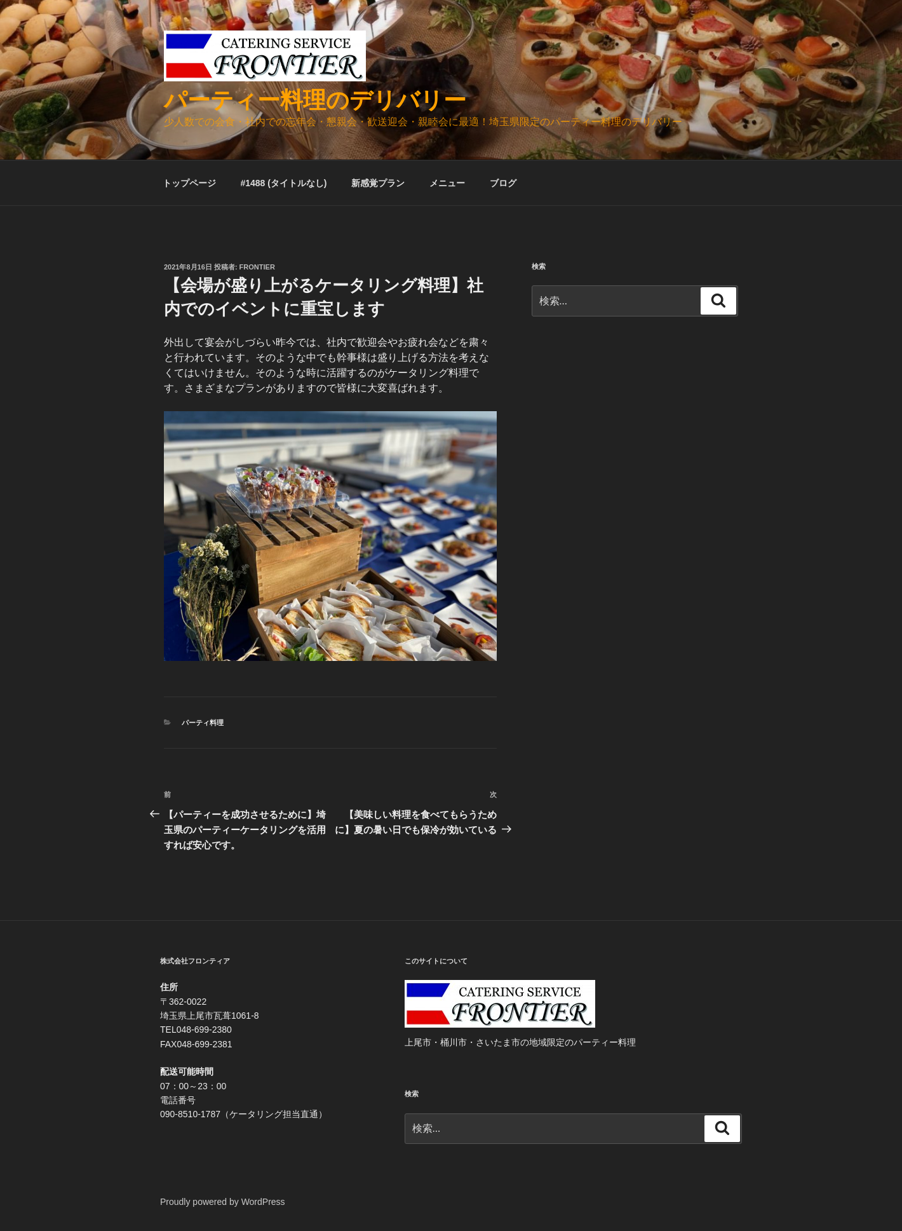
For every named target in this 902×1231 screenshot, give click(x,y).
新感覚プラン (378, 183)
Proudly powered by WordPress (222, 1202)
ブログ (503, 183)
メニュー (447, 183)
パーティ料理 (203, 722)
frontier (257, 267)
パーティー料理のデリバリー (315, 100)
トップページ (189, 183)
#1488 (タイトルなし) (283, 183)
